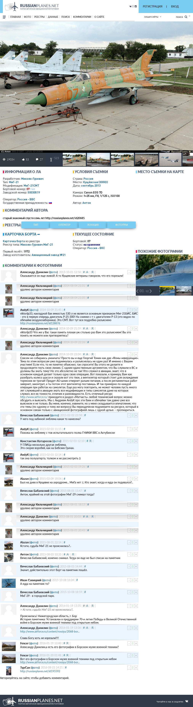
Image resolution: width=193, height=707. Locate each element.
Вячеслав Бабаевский (34, 415)
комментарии (82, 16)
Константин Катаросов (36, 441)
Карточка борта (14, 241)
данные (53, 16)
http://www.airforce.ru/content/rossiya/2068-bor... (50, 631)
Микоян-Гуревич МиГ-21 (36, 244)
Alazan (24, 478)
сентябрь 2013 (91, 185)
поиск (65, 16)
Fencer (24, 643)
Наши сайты (151, 17)
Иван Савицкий (30, 580)
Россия (88, 178)
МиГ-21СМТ (31, 185)
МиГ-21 (14, 182)
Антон (86, 202)
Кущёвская (95, 182)
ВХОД (175, 6)
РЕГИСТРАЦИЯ (152, 6)
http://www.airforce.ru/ (34, 397)
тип (32, 189)
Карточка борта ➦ (22, 234)
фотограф (121, 224)
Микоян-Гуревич (32, 178)
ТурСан (25, 667)
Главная (15, 16)
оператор (64, 224)
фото (27, 16)
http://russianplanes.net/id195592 (40, 671)
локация (93, 224)
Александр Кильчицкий (36, 285)
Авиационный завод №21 (49, 254)
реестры (39, 16)
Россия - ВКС (96, 248)
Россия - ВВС (26, 199)
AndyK (24, 309)
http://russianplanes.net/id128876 (40, 323)
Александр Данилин (34, 272)
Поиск (181, 16)
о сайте (99, 16)
